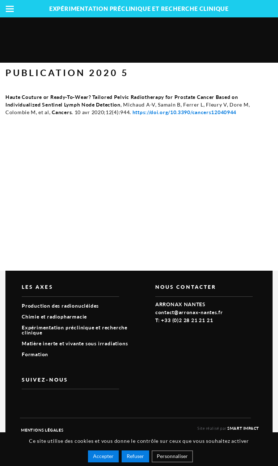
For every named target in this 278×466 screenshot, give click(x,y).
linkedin (42, 400)
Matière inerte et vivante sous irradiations (75, 343)
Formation (35, 354)
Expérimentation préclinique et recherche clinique (74, 330)
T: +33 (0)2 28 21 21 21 (184, 320)
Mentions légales (42, 430)
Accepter (103, 456)
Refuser (135, 456)
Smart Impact (243, 428)
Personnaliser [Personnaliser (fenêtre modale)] (172, 456)
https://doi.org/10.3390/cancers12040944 (184, 112)
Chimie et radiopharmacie (54, 316)
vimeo (26, 400)
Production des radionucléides (60, 306)
